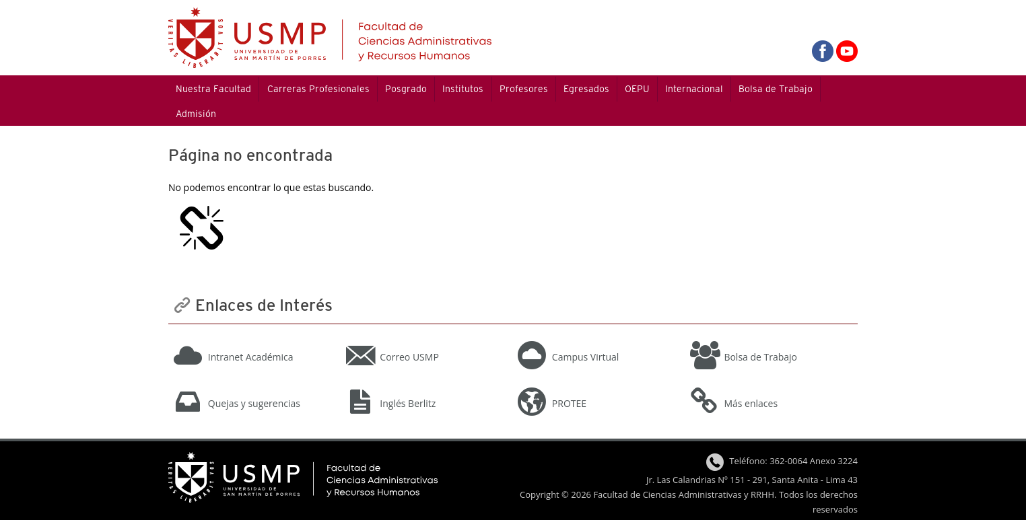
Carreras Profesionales (318, 88)
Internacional (694, 88)
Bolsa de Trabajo (776, 88)
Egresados (586, 88)
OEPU (637, 88)
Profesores (524, 88)
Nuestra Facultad (213, 88)
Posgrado (406, 88)
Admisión (196, 113)
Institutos (462, 88)
